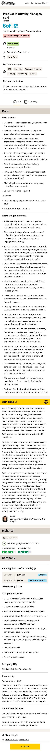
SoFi (6, 17)
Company (30, 102)
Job (17, 102)
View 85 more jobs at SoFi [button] (15, 740)
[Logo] (8, 3)
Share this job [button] (10, 735)
